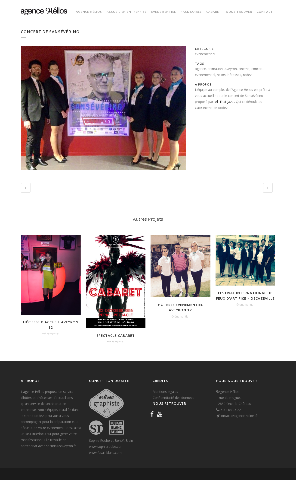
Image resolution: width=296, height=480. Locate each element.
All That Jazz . (225, 101)
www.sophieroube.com (106, 446)
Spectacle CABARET (115, 335)
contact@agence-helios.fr (238, 415)
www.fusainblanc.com (105, 452)
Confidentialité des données (173, 397)
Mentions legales (165, 391)
